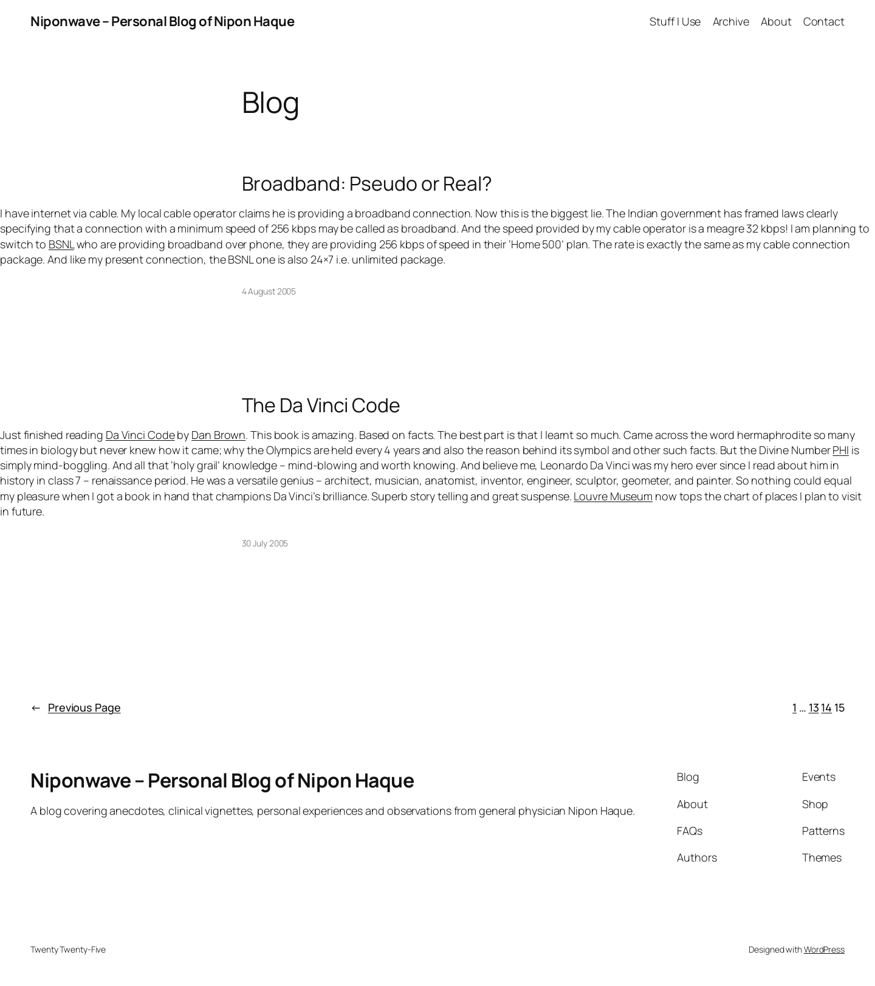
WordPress (824, 949)
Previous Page (75, 707)
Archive (731, 21)
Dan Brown (218, 434)
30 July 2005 (265, 543)
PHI (840, 450)
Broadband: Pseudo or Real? (367, 183)
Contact (824, 21)
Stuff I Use (675, 21)
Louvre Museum (613, 496)
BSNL (61, 244)
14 (826, 707)
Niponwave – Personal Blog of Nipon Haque (162, 21)
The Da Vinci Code (321, 405)
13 (814, 707)
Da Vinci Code (140, 434)
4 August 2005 (269, 291)
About (776, 21)
